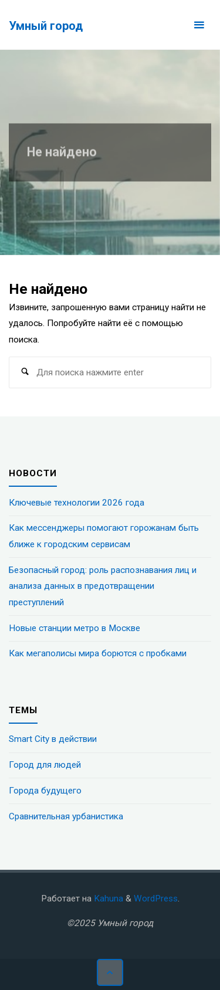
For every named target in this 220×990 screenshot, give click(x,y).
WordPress (156, 898)
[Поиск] (24, 372)
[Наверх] (110, 972)
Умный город (46, 25)
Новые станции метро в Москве (74, 628)
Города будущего (45, 790)
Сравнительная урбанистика (66, 816)
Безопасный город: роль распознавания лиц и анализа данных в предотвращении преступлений (103, 586)
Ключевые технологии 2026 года (76, 502)
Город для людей (45, 765)
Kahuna (107, 898)
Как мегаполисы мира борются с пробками (98, 653)
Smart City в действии (53, 739)
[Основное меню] (199, 25)
